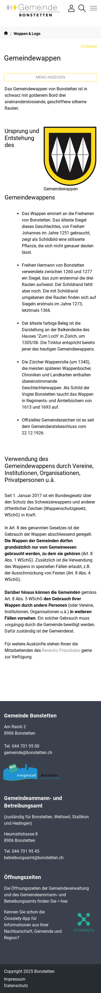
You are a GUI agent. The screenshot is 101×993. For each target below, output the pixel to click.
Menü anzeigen (50, 77)
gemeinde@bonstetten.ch (28, 752)
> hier (62, 901)
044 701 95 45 (25, 851)
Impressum (14, 979)
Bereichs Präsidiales (61, 650)
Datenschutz (16, 985)
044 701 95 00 (25, 746)
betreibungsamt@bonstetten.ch (34, 857)
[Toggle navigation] (91, 8)
